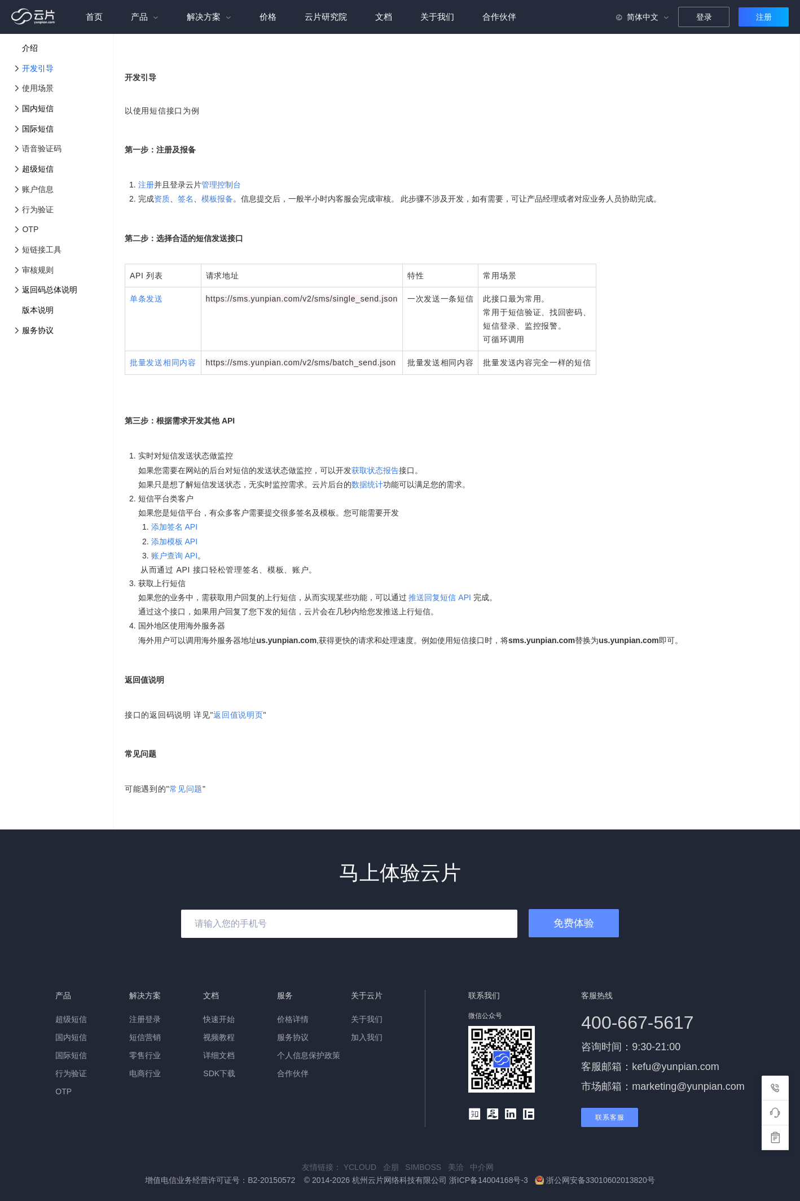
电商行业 (145, 1073)
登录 (704, 16)
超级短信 (38, 168)
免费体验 (573, 923)
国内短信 (38, 108)
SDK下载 (219, 1073)
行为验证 (71, 1073)
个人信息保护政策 (308, 1055)
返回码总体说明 (49, 289)
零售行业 (145, 1055)
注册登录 (145, 1019)
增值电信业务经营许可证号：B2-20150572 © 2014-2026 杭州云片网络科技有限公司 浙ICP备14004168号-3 (337, 1180)
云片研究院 (326, 16)
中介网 (484, 1167)
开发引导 (38, 68)
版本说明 (38, 310)
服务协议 (38, 330)
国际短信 (38, 128)
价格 (268, 16)
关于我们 (437, 16)
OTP (63, 1091)
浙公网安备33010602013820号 (595, 1180)
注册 (764, 16)
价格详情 (293, 1019)
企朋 (394, 1167)
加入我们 (367, 1037)
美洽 (459, 1167)
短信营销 (145, 1037)
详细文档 (219, 1055)
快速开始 (219, 1019)
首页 (94, 16)
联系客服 (610, 1117)
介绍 (30, 48)
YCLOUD (363, 1167)
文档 (383, 16)
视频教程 (219, 1037)
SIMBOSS (426, 1167)
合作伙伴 (499, 16)
